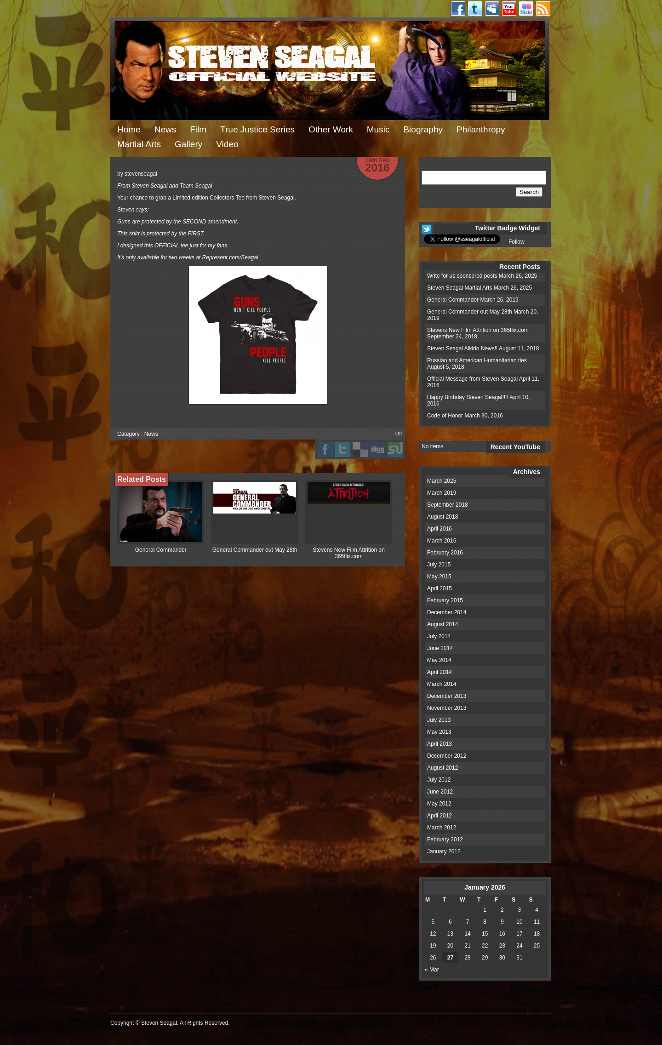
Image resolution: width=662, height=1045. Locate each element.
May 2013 (439, 732)
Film (198, 129)
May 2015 (439, 576)
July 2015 (439, 564)
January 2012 (444, 851)
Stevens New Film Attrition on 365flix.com (349, 553)
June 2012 (440, 791)
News (165, 129)
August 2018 (442, 517)
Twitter (475, 8)
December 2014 (446, 612)
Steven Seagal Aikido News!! (462, 348)
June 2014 (440, 648)
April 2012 (439, 815)
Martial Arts (139, 144)
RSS (543, 8)
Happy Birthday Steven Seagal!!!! (467, 397)
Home (129, 129)
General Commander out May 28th (254, 550)
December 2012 (446, 756)
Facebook (458, 8)
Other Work (330, 129)
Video (227, 144)
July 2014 (439, 636)
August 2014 (442, 624)
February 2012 (445, 839)
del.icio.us (360, 449)
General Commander (161, 550)
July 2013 (439, 720)
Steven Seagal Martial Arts (459, 288)
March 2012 (441, 827)
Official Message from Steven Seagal (472, 379)
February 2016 (445, 552)
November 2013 (446, 708)
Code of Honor (445, 415)
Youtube (509, 8)
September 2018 (447, 505)
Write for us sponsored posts (462, 276)
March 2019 (441, 493)
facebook (325, 449)
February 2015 (445, 600)
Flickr (526, 8)
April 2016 (439, 528)
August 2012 (442, 768)
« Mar (432, 969)
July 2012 (439, 780)
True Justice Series (257, 129)
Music (378, 129)
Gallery (188, 144)
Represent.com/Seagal (230, 257)
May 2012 (439, 803)
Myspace (492, 8)
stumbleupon (395, 449)
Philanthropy (481, 129)
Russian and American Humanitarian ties (477, 360)
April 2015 (439, 588)
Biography (423, 129)
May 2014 (439, 660)
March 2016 (441, 540)
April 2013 (439, 744)
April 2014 (439, 672)
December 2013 (446, 696)
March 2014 (441, 684)
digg (377, 449)
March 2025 (441, 481)
